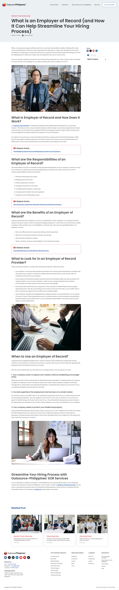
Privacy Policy (111, 587)
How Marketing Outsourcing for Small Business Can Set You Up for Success (36, 151)
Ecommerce (74, 558)
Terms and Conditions (101, 587)
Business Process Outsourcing (21, 16)
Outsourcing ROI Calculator (106, 557)
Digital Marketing (55, 561)
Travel (72, 565)
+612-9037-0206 (14, 567)
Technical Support (55, 568)
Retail (72, 563)
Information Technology (56, 563)
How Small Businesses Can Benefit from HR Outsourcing (31, 251)
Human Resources (55, 565)
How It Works (105, 564)
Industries (65, 5)
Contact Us (91, 563)
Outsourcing (54, 5)
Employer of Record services (66, 485)
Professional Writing (56, 575)
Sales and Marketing (56, 572)
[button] (88, 51)
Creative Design (54, 570)
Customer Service (55, 556)
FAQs (103, 568)
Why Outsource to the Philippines (81, 5)
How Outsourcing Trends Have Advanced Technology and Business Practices (37, 204)
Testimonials (91, 558)
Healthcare (74, 556)
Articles (103, 566)
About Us (97, 5)
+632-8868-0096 (15, 566)
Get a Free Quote (109, 5)
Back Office (53, 558)
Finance (73, 561)
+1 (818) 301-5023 (11, 564)
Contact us (38, 489)
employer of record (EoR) (21, 125)
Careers (90, 561)
